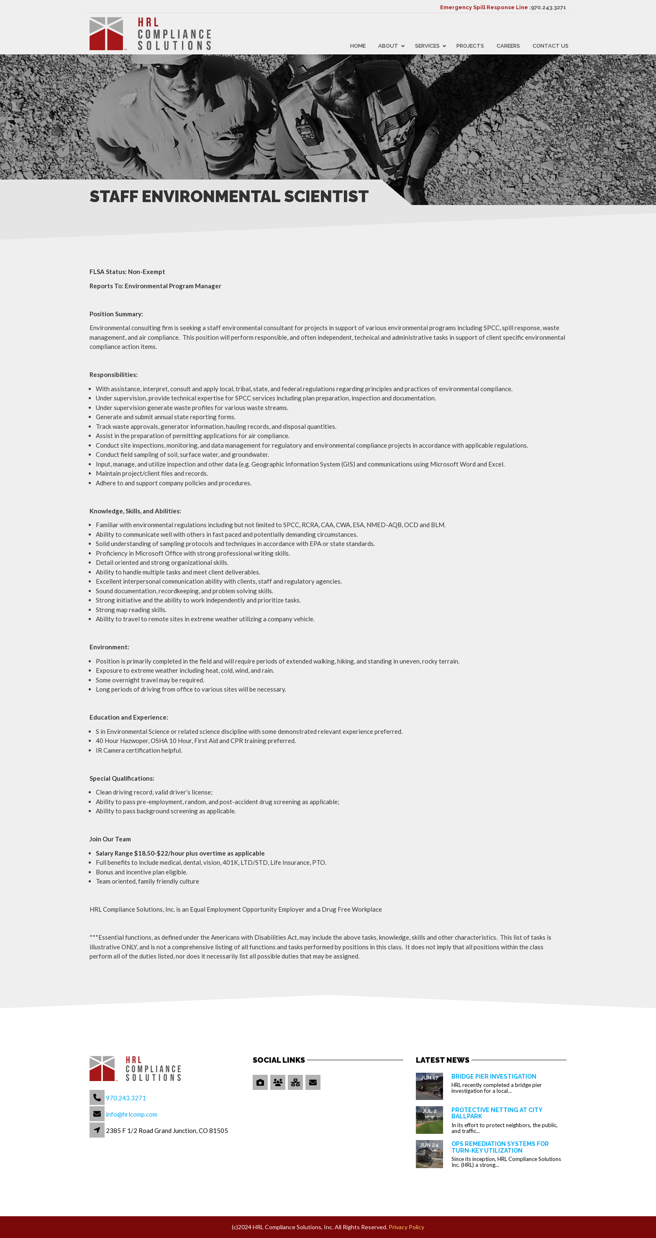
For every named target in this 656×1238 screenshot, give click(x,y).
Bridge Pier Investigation (493, 1076)
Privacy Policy (406, 1226)
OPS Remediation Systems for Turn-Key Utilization (500, 1147)
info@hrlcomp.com (131, 1114)
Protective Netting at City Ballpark (496, 1113)
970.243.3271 (548, 7)
